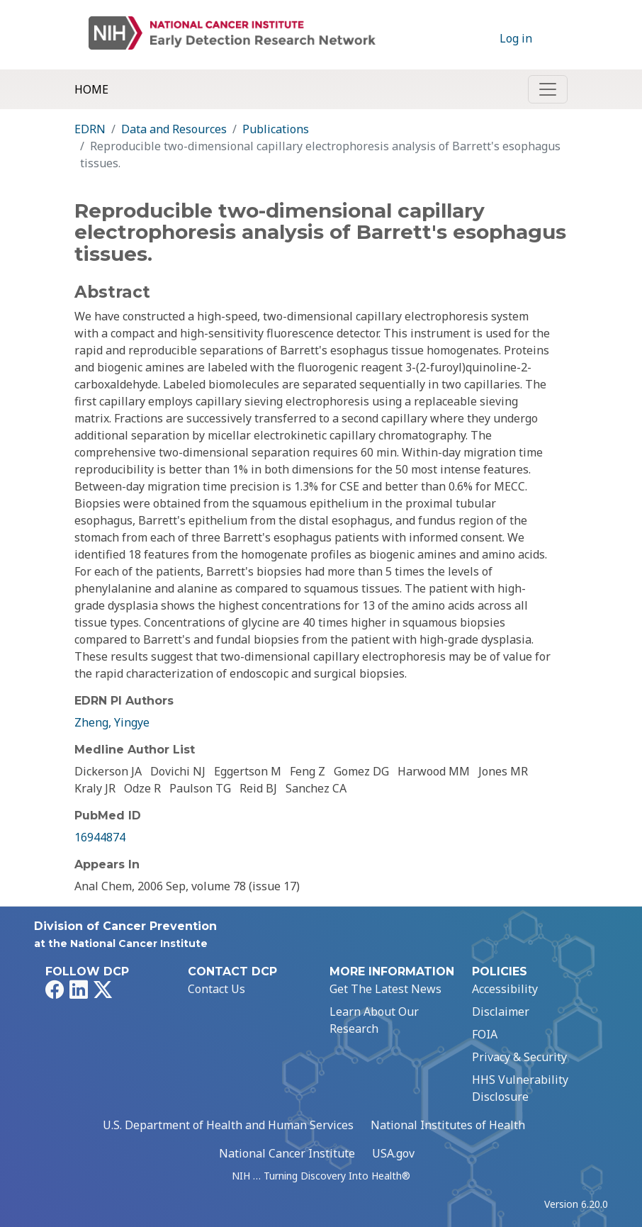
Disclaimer (500, 1011)
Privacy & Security (519, 1057)
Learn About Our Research (374, 1020)
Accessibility (505, 989)
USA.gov (393, 1153)
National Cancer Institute (287, 1153)
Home (91, 89)
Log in (516, 38)
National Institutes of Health (448, 1125)
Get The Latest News (385, 989)
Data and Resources (174, 129)
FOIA (484, 1034)
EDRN (90, 129)
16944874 (99, 837)
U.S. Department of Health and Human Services (228, 1125)
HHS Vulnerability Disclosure (520, 1088)
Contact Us (216, 989)
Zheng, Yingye (112, 722)
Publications (275, 129)
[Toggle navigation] (548, 89)
